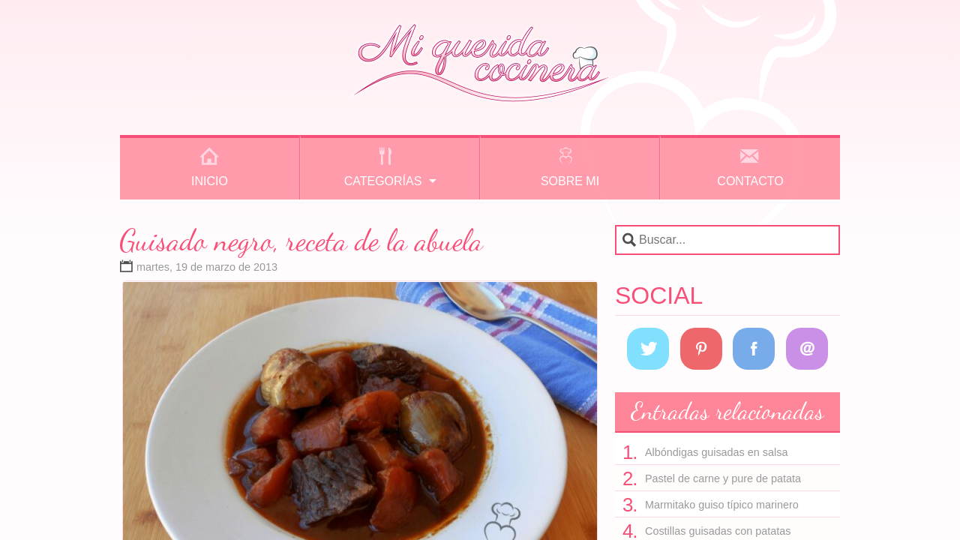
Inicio (209, 181)
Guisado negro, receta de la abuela (301, 240)
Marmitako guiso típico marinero (722, 505)
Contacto (750, 181)
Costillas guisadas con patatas (717, 531)
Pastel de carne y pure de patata (723, 478)
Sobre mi (570, 181)
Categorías (383, 181)
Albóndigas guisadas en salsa (716, 452)
